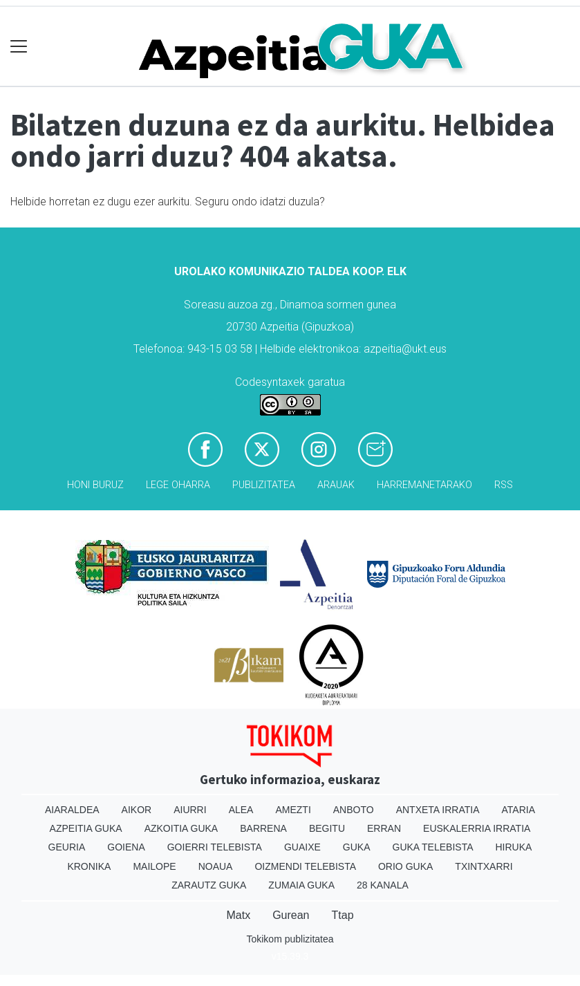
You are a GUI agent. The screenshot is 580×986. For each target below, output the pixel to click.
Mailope (154, 866)
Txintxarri (483, 866)
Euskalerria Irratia (476, 828)
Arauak (336, 485)
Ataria (519, 809)
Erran (384, 828)
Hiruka (514, 847)
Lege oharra (178, 485)
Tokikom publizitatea (289, 939)
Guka (357, 847)
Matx (238, 915)
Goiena (125, 847)
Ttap (343, 915)
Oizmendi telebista (305, 866)
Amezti (292, 809)
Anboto (353, 809)
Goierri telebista (214, 847)
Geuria (67, 847)
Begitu (327, 828)
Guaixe (302, 847)
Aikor (137, 809)
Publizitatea (263, 485)
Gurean (290, 915)
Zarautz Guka (208, 885)
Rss (503, 485)
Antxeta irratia (438, 809)
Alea (241, 809)
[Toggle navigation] (19, 47)
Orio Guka (405, 866)
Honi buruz (95, 485)
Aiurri (190, 809)
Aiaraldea (72, 809)
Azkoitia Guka (181, 828)
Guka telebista (433, 847)
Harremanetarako (424, 485)
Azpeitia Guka (86, 828)
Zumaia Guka (301, 885)
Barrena (263, 828)
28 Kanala (383, 885)
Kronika (89, 866)
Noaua (215, 866)
